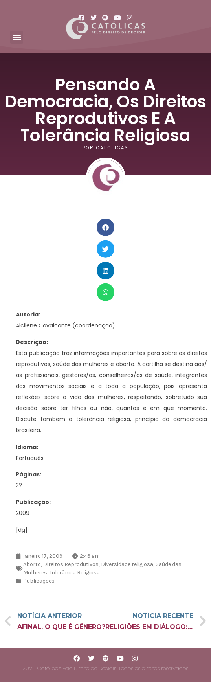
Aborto (32, 564)
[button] (16, 37)
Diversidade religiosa (127, 564)
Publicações (39, 580)
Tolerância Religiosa (75, 572)
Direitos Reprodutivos (71, 564)
